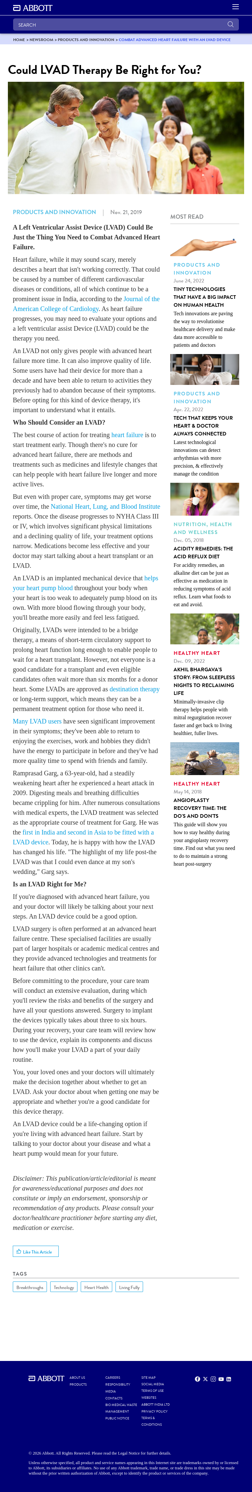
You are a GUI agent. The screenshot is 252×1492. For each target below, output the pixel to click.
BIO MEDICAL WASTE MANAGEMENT (121, 1408)
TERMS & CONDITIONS (151, 1421)
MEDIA (110, 1391)
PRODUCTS (78, 1384)
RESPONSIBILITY (117, 1384)
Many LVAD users (37, 721)
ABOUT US (77, 1377)
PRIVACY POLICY (154, 1411)
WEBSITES (148, 1397)
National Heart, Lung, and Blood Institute (105, 506)
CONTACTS (113, 1398)
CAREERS (112, 1377)
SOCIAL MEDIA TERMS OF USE (152, 1387)
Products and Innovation (54, 212)
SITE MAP (148, 1377)
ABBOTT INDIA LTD (155, 1404)
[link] (19, 39)
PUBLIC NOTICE (117, 1418)
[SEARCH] (126, 24)
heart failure (127, 434)
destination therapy (135, 689)
